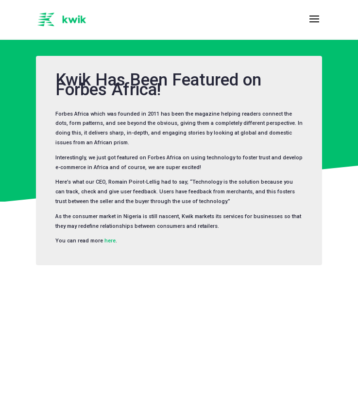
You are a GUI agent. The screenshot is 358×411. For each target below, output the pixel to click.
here (110, 241)
